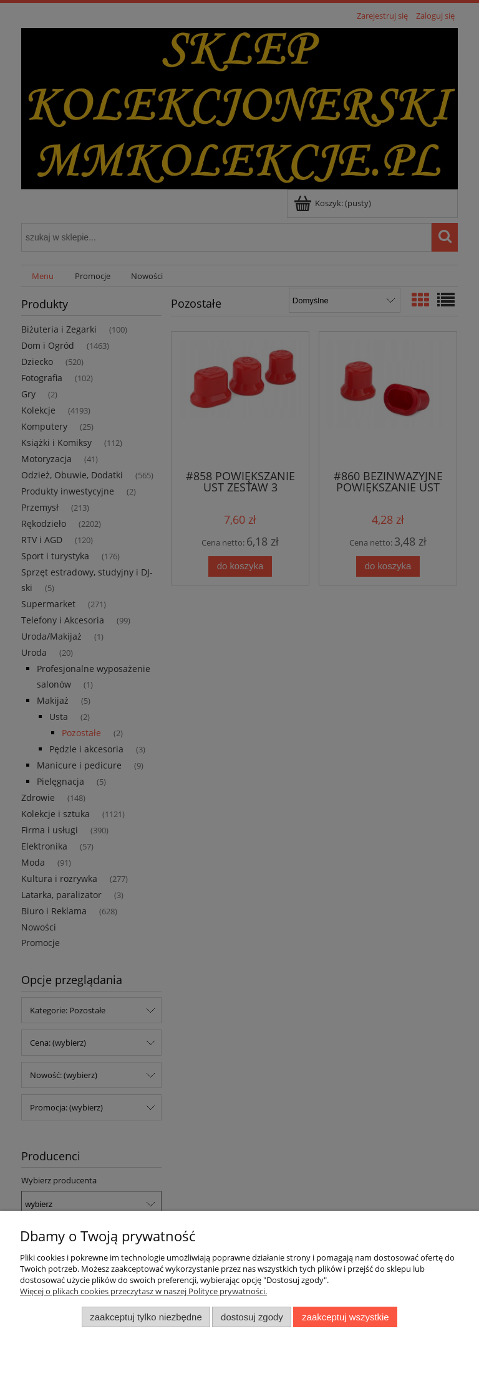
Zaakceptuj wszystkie (345, 1317)
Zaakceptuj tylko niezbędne (145, 1317)
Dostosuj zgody (252, 1317)
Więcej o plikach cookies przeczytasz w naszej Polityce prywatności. (143, 1291)
